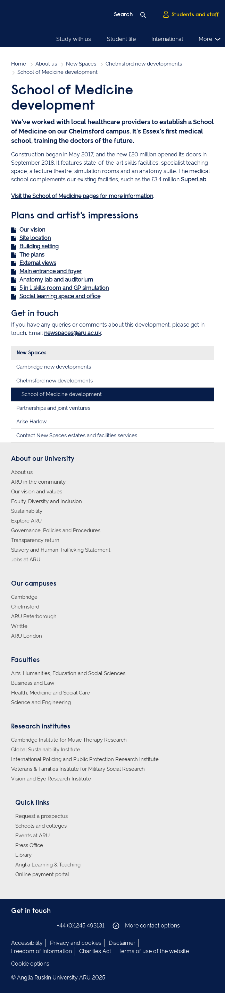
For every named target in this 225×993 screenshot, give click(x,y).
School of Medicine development (62, 394)
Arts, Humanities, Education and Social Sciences (68, 673)
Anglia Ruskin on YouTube (46, 925)
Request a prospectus (41, 816)
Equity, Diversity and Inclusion (46, 501)
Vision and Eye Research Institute (51, 779)
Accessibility (27, 943)
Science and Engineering (41, 702)
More (210, 39)
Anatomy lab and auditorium (56, 279)
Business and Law (32, 683)
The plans (31, 254)
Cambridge (24, 597)
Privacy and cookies (75, 943)
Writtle (19, 626)
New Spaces (81, 64)
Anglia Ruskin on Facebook (15, 925)
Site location (35, 238)
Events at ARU (32, 835)
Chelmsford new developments (144, 64)
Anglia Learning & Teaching (48, 865)
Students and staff (190, 14)
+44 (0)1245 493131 (81, 925)
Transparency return (35, 540)
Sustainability (26, 511)
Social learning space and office (59, 296)
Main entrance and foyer (50, 271)
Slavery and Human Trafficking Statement (60, 550)
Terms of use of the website (153, 951)
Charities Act (95, 951)
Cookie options (30, 963)
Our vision (32, 229)
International (167, 39)
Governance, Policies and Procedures (55, 530)
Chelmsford (25, 607)
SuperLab (193, 179)
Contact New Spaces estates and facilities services (76, 435)
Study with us (73, 39)
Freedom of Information (41, 951)
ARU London (26, 636)
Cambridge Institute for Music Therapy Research (69, 740)
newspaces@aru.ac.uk (72, 333)
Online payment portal (42, 874)
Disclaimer (122, 943)
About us (46, 64)
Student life (121, 39)
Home (18, 64)
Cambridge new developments (53, 367)
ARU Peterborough (34, 616)
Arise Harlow (31, 421)
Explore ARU (26, 521)
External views (37, 263)
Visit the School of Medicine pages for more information (82, 196)
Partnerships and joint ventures (53, 408)
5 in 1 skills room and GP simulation (64, 288)
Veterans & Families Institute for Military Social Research (78, 769)
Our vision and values (36, 492)
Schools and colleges (41, 826)
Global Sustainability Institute (45, 749)
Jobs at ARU (25, 559)
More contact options (146, 925)
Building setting (39, 246)
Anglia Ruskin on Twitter (36, 925)
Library (23, 855)
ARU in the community (38, 482)
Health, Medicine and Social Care (50, 693)
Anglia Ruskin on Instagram (26, 925)
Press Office (29, 845)
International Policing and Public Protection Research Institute (85, 759)
